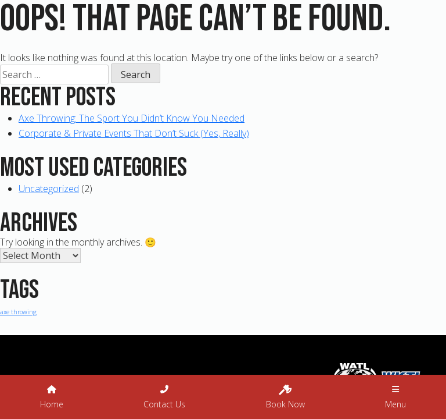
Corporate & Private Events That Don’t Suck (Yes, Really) (134, 133)
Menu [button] (395, 397)
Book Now (285, 396)
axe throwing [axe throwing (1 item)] (18, 312)
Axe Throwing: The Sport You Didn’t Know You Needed (131, 118)
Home (51, 397)
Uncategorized (49, 188)
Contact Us (164, 397)
